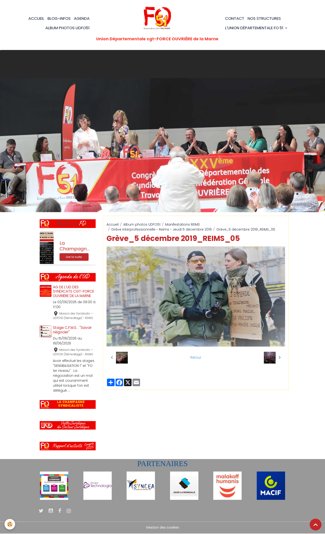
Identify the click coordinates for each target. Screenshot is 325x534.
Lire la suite (74, 257)
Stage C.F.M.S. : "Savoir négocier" (72, 330)
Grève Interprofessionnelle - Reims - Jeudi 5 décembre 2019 (161, 229)
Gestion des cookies (162, 528)
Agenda (82, 18)
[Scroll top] (315, 524)
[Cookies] (10, 524)
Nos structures (264, 18)
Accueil (36, 18)
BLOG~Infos (59, 18)
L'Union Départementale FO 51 (254, 28)
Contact (234, 18)
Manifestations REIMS (182, 224)
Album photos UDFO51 (67, 28)
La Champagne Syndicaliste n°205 (75, 246)
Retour (195, 357)
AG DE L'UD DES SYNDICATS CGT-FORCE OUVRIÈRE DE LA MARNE (73, 291)
